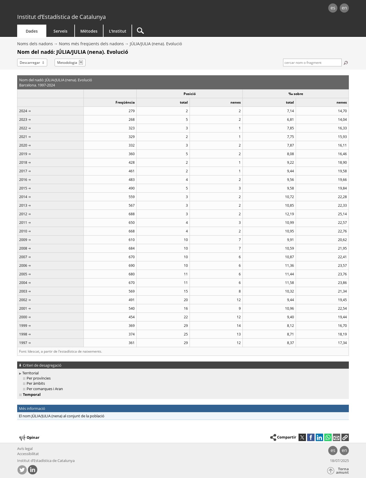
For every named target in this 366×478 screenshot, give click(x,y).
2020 (23, 145)
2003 (23, 291)
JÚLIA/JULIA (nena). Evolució (156, 43)
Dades (32, 31)
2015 (23, 188)
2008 (23, 248)
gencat (83, 8)
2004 (23, 282)
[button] (345, 437)
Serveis (60, 31)
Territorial (30, 373)
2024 (23, 110)
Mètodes (89, 31)
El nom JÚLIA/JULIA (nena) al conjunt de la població (61, 415)
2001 (23, 308)
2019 (23, 153)
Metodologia (67, 62)
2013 (23, 205)
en (344, 8)
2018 (23, 162)
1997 (23, 342)
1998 (23, 334)
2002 (23, 299)
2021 (23, 136)
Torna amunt (342, 470)
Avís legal (25, 448)
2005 (23, 274)
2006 (23, 265)
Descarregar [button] (30, 62)
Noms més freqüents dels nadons (91, 43)
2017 (23, 171)
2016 (23, 179)
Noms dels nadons (35, 43)
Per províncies (39, 378)
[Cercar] (180, 31)
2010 (23, 231)
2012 (23, 214)
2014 (23, 196)
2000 (23, 317)
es (333, 8)
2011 (23, 222)
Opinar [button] (29, 437)
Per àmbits (36, 383)
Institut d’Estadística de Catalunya (61, 17)
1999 (23, 325)
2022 (23, 128)
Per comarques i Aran (45, 388)
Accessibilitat (28, 453)
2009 (23, 239)
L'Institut (117, 31)
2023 (23, 119)
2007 (23, 256)
